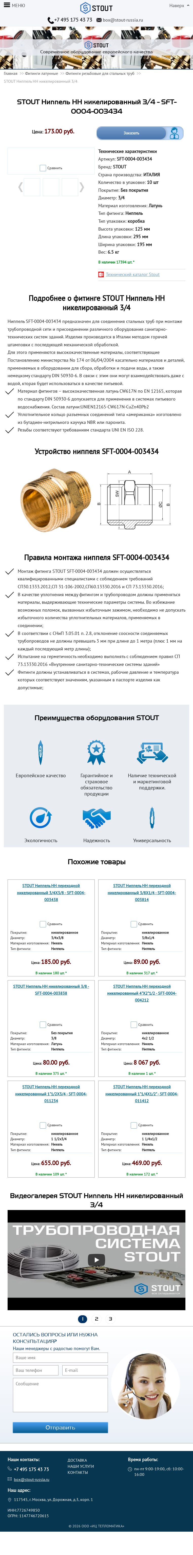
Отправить (60, 1427)
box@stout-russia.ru (123, 20)
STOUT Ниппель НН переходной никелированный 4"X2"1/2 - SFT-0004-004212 (142, 993)
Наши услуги (81, 1466)
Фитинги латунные (41, 73)
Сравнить (54, 168)
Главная (10, 73)
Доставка (77, 1460)
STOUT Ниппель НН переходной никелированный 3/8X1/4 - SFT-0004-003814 (142, 892)
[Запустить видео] (96, 1260)
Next (81, 187)
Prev (21, 187)
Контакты (78, 1472)
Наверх (176, 5)
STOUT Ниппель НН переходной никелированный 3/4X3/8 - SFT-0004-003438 (51, 892)
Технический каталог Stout (133, 274)
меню (18, 5)
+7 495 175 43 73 (73, 19)
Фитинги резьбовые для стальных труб (100, 73)
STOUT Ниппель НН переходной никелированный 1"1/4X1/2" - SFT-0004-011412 (141, 1093)
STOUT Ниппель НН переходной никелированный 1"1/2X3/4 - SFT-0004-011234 (51, 1093)
